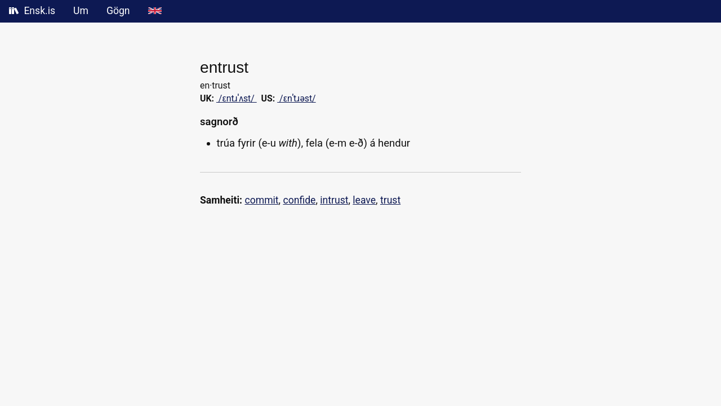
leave (364, 200)
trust (390, 200)
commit (261, 200)
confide (299, 200)
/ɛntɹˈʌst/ (236, 98)
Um (80, 10)
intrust (334, 200)
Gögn (118, 10)
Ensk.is (32, 10)
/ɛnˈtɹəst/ (296, 98)
